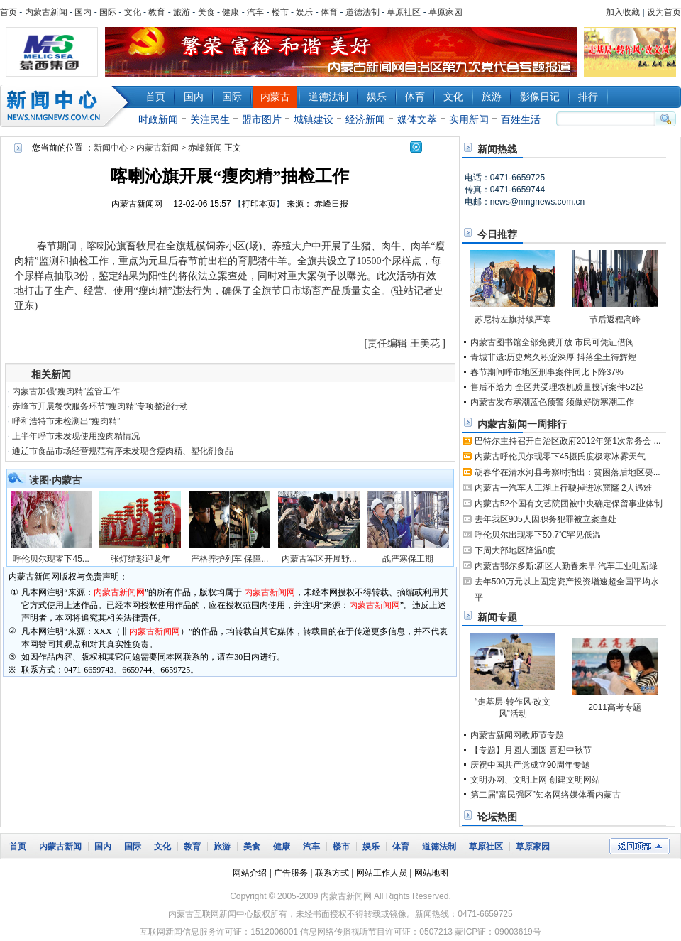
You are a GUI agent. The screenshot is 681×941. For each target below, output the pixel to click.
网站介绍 (250, 873)
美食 (206, 12)
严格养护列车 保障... (229, 559)
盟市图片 (262, 119)
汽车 (255, 12)
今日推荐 (497, 234)
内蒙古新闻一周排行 (522, 424)
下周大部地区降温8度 (515, 550)
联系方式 (332, 873)
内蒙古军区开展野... (319, 559)
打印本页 (259, 204)
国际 (107, 12)
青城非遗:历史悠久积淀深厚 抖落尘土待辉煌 (553, 357)
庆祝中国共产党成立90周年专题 (530, 765)
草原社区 (404, 12)
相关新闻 (51, 374)
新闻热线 (497, 149)
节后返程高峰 (615, 320)
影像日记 (540, 96)
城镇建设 (313, 119)
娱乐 (304, 12)
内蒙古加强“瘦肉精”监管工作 (66, 391)
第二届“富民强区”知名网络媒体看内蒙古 (545, 795)
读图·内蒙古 (55, 480)
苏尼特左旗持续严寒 (513, 320)
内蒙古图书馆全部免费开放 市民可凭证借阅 (552, 342)
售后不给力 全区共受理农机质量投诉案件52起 (557, 387)
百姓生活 (521, 119)
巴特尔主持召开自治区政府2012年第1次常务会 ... (568, 441)
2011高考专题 (614, 707)
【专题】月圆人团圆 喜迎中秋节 (531, 750)
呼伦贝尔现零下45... (51, 559)
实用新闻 (469, 119)
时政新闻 (158, 119)
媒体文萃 (417, 119)
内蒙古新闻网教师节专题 (517, 735)
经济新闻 (365, 119)
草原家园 (445, 12)
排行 (588, 96)
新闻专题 (497, 617)
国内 (83, 12)
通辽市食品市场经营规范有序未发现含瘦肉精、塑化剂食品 (122, 451)
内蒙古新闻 (46, 12)
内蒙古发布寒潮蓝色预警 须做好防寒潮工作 (552, 402)
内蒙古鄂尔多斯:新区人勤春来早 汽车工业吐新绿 (566, 566)
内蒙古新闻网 (136, 204)
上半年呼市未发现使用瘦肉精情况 (76, 436)
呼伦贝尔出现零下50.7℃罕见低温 (538, 535)
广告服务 (291, 873)
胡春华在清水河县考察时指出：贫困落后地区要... (567, 472)
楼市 (280, 12)
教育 (156, 12)
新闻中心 (67, 106)
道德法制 (362, 12)
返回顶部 (639, 846)
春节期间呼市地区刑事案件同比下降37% (547, 372)
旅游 (181, 12)
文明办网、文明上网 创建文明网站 (535, 780)
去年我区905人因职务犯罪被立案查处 (545, 519)
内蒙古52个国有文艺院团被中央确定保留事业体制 (569, 503)
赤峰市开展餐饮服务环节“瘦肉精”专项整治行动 (100, 406)
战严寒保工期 (407, 559)
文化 (132, 12)
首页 (8, 12)
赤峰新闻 (205, 148)
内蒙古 (275, 96)
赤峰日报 (331, 204)
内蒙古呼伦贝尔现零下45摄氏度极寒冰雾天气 (560, 457)
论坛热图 (497, 816)
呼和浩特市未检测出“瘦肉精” (66, 421)
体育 (329, 12)
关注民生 (210, 119)
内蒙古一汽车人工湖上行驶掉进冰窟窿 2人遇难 (563, 488)
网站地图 (431, 873)
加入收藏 (623, 12)
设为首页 (664, 12)
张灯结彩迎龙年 (140, 559)
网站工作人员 (381, 873)
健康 (230, 12)
